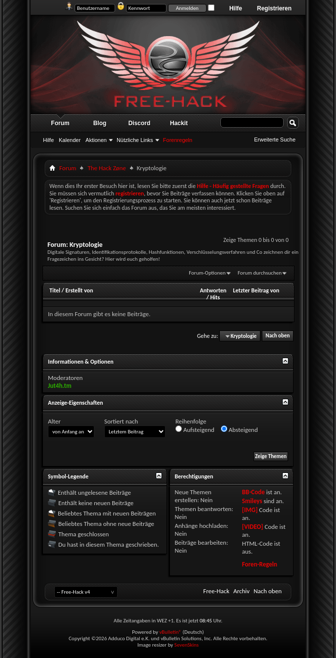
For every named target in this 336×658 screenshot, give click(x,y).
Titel (54, 290)
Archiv (241, 591)
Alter (54, 421)
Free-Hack (216, 591)
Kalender (70, 140)
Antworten (213, 290)
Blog (100, 123)
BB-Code (253, 492)
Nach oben (277, 336)
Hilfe (235, 8)
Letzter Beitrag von (256, 290)
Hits (215, 297)
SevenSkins (186, 645)
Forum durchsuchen (260, 273)
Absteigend (239, 429)
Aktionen (96, 140)
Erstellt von (79, 290)
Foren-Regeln (259, 564)
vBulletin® (170, 632)
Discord (139, 123)
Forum (60, 123)
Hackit (179, 123)
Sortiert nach (121, 421)
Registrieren (274, 8)
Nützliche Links (135, 140)
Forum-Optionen (207, 273)
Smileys (252, 501)
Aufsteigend (194, 429)
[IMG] (250, 510)
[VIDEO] (252, 526)
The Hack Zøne (106, 168)
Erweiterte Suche (274, 139)
